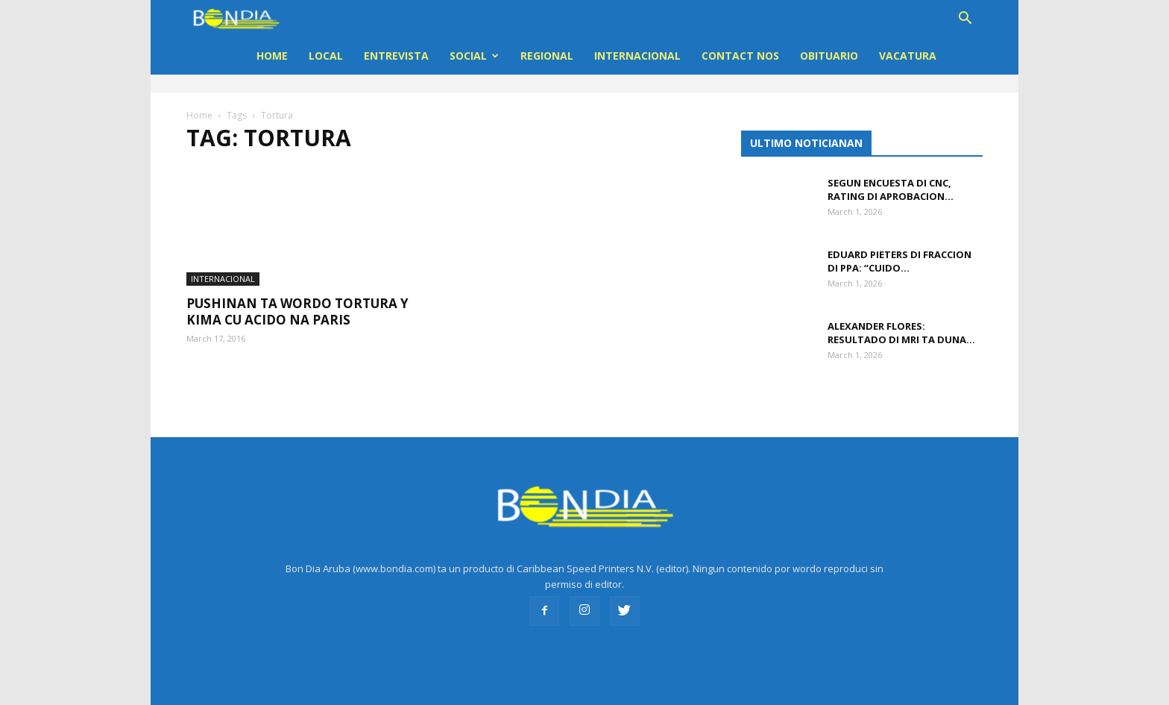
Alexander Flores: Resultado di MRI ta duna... (901, 332)
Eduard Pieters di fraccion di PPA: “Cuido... (899, 261)
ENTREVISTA (396, 55)
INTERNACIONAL (637, 55)
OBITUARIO (829, 55)
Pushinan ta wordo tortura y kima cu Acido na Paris (297, 296)
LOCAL (326, 55)
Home (272, 55)
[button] (965, 20)
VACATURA (907, 55)
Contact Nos (740, 55)
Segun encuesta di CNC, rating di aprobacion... (891, 189)
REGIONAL (546, 55)
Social (474, 55)
